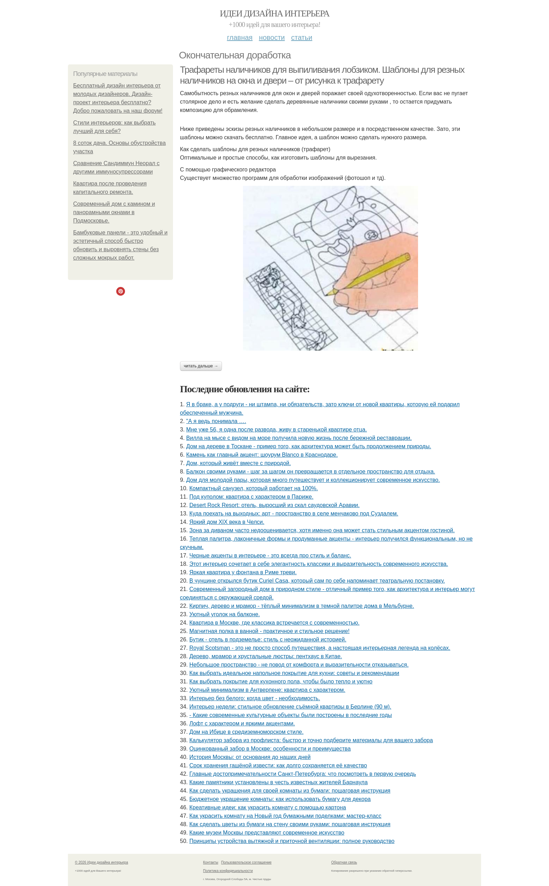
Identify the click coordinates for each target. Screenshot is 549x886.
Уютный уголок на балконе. (224, 614)
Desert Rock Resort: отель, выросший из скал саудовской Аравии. (274, 505)
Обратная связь (344, 862)
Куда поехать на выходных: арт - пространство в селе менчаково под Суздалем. (293, 513)
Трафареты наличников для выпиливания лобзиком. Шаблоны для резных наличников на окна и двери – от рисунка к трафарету (322, 75)
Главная (239, 37)
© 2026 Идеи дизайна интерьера (101, 862)
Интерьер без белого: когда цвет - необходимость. (254, 698)
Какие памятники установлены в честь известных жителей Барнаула (278, 782)
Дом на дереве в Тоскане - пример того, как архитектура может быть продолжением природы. (308, 446)
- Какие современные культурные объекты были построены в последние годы (290, 715)
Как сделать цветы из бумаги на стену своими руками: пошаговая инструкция (289, 824)
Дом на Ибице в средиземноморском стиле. (246, 732)
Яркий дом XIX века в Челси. (226, 522)
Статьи (301, 37)
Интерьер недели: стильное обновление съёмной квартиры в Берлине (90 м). (290, 707)
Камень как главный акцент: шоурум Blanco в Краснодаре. (262, 455)
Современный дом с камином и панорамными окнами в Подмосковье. (114, 212)
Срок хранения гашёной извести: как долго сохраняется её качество (278, 765)
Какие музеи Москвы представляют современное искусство (267, 833)
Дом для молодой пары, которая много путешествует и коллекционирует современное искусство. (313, 480)
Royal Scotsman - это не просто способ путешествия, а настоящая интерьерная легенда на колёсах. (319, 648)
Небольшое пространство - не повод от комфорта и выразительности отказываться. (299, 665)
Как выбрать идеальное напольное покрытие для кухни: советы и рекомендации (294, 673)
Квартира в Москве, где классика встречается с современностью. (274, 623)
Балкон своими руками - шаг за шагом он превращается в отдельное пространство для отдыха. (310, 471)
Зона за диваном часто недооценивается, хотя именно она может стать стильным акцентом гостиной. (322, 530)
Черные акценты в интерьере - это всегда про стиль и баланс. (270, 555)
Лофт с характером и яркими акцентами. (242, 723)
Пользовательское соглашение (246, 862)
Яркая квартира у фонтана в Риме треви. (243, 572)
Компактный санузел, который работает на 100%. (253, 488)
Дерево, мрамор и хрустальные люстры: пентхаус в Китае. (265, 656)
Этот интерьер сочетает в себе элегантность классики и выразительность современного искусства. (318, 564)
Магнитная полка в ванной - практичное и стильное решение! (269, 631)
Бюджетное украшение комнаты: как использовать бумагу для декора (280, 799)
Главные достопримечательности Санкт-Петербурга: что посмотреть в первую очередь (302, 774)
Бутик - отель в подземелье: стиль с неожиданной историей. (267, 639)
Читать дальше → (201, 366)
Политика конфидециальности (228, 871)
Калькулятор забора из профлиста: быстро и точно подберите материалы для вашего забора (311, 740)
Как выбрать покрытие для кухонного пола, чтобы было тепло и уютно (281, 681)
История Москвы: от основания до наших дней (250, 757)
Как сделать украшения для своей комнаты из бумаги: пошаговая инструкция (289, 791)
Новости (272, 37)
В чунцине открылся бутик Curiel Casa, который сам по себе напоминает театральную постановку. (317, 581)
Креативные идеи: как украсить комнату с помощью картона (267, 807)
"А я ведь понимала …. (216, 421)
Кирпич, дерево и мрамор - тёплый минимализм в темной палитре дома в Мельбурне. (301, 606)
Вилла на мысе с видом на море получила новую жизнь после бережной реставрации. (299, 438)
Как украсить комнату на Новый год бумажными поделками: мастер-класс (285, 816)
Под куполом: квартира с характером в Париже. (251, 497)
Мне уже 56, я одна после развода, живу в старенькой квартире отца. (276, 430)
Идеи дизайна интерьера (274, 13)
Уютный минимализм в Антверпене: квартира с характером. (267, 690)
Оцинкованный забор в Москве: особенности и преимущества (270, 749)
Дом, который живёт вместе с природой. (238, 463)
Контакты (210, 862)
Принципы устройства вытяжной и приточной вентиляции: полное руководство (292, 841)
